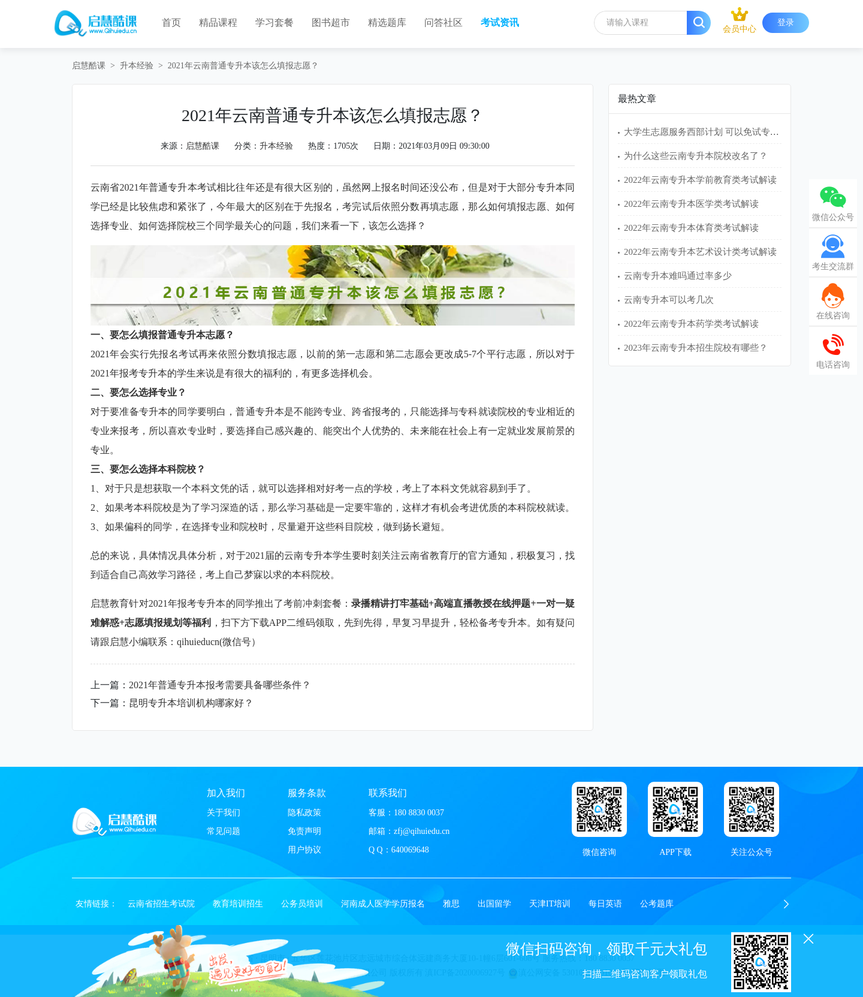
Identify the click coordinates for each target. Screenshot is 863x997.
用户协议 (304, 849)
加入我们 (226, 793)
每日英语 (605, 903)
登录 (785, 22)
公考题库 (657, 903)
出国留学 (494, 903)
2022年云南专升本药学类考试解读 (691, 324)
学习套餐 (274, 22)
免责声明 (304, 831)
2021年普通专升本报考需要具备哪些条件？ (220, 685)
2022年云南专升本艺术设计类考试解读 (700, 252)
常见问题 (223, 831)
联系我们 (388, 793)
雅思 (451, 903)
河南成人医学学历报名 (383, 903)
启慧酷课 (88, 65)
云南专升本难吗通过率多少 (678, 276)
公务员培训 (302, 903)
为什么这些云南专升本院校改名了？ (696, 156)
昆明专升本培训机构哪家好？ (191, 703)
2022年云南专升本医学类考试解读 (691, 204)
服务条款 (307, 793)
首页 (171, 22)
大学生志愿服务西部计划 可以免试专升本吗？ (715, 132)
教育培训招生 (238, 903)
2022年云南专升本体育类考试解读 (691, 228)
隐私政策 (304, 812)
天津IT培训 (550, 903)
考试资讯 (500, 22)
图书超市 (331, 22)
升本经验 (136, 65)
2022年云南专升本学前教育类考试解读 (700, 180)
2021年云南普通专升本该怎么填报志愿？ (243, 65)
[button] (786, 904)
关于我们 (223, 812)
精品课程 (218, 22)
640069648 (410, 849)
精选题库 (387, 22)
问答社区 (443, 22)
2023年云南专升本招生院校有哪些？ (696, 348)
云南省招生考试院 (161, 903)
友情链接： (96, 903)
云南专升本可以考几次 (669, 300)
